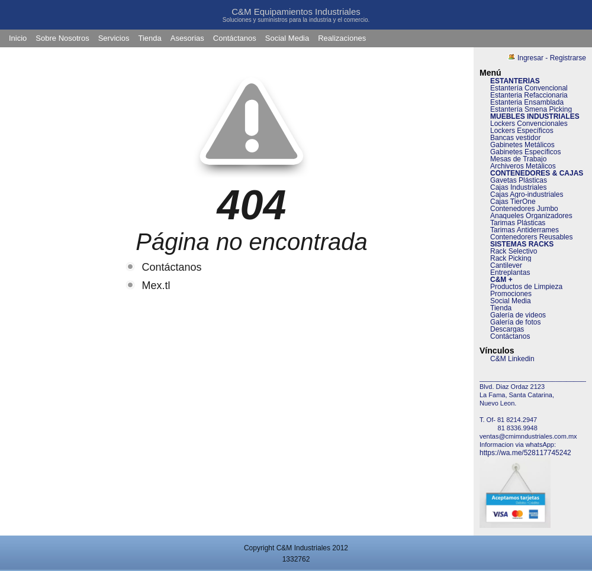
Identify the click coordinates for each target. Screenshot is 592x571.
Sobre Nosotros (62, 38)
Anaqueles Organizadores (531, 216)
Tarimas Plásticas (517, 223)
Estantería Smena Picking (531, 109)
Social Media (287, 38)
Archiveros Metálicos (523, 166)
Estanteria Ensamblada (527, 102)
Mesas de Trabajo (518, 159)
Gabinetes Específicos (525, 152)
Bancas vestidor (515, 138)
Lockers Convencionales (529, 123)
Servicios (114, 38)
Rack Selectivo (513, 251)
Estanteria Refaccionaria (529, 95)
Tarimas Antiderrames (524, 230)
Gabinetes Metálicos (522, 145)
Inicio (18, 38)
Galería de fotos (515, 322)
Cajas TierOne (513, 201)
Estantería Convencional (529, 88)
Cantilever (506, 265)
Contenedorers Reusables (531, 237)
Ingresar (530, 58)
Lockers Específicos (522, 130)
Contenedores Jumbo (524, 209)
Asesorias (187, 38)
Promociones (511, 294)
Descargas (507, 329)
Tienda (149, 38)
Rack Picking (510, 258)
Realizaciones (342, 38)
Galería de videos (518, 315)
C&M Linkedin (512, 359)
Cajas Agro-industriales (526, 194)
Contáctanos (234, 38)
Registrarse (568, 58)
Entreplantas (510, 272)
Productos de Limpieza (526, 287)
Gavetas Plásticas (518, 180)
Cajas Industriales (518, 187)
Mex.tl (156, 285)
